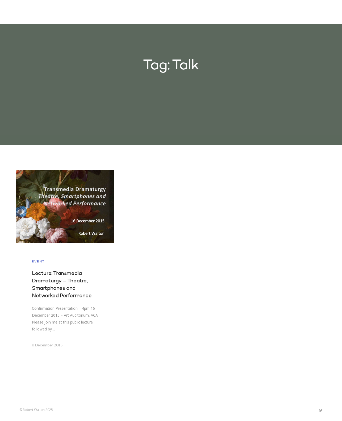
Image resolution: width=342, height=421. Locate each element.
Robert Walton (31, 12)
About (253, 12)
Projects (198, 12)
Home (173, 12)
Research (227, 12)
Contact (278, 12)
